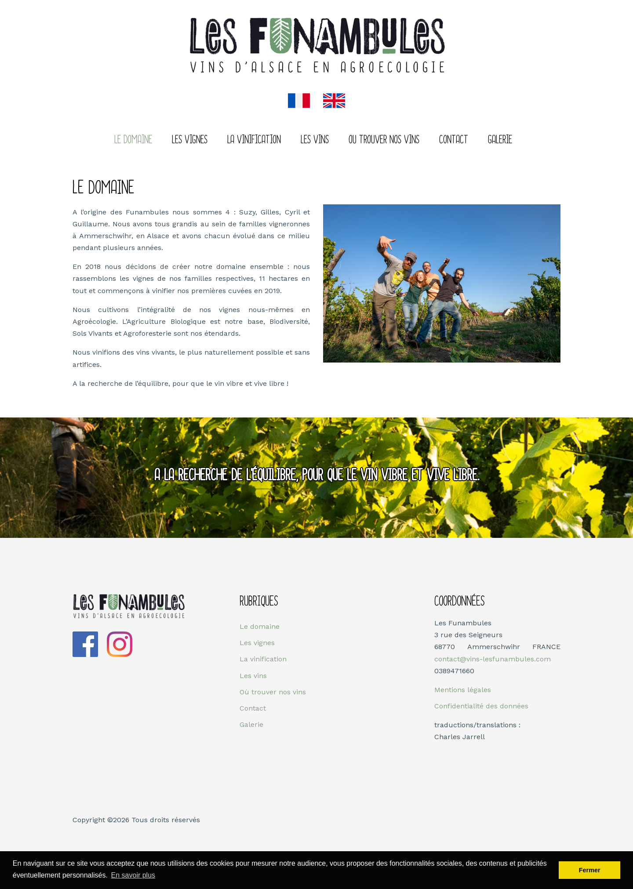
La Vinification (254, 140)
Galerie (500, 140)
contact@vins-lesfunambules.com (492, 659)
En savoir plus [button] (133, 875)
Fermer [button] (589, 870)
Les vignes (189, 140)
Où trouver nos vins (273, 692)
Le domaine (133, 140)
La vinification (263, 659)
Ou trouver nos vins (384, 140)
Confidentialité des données (481, 706)
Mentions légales (462, 690)
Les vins (315, 140)
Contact (453, 140)
